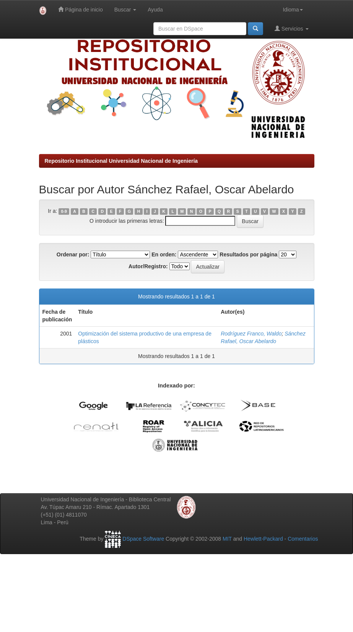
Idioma (293, 9)
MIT (227, 539)
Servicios (292, 28)
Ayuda (155, 9)
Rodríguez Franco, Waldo (251, 334)
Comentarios (303, 539)
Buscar (125, 9)
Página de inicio (80, 9)
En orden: (163, 254)
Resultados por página (248, 254)
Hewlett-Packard (263, 539)
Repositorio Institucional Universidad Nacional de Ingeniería (121, 161)
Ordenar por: (73, 254)
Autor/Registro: (148, 266)
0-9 (64, 211)
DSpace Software (143, 539)
